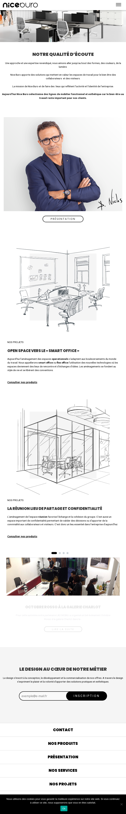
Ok (63, 808)
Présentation (63, 219)
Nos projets (63, 784)
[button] (54, 553)
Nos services (63, 770)
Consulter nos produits (22, 382)
